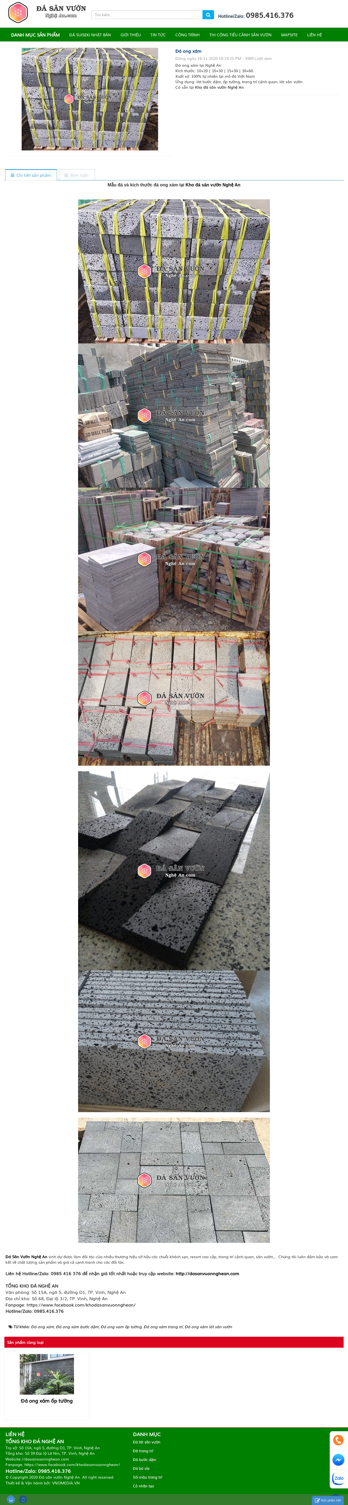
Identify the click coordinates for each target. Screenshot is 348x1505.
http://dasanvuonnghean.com (207, 1273)
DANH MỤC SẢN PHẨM (35, 34)
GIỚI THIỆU (131, 34)
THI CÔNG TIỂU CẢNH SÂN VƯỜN (240, 34)
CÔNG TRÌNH (187, 34)
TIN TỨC (158, 34)
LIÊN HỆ (314, 34)
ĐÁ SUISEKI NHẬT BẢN (90, 34)
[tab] (30, 175)
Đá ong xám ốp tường (47, 1400)
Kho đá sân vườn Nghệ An (219, 87)
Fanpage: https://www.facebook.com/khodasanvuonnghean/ (70, 1304)
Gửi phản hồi (328, 1500)
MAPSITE (289, 34)
